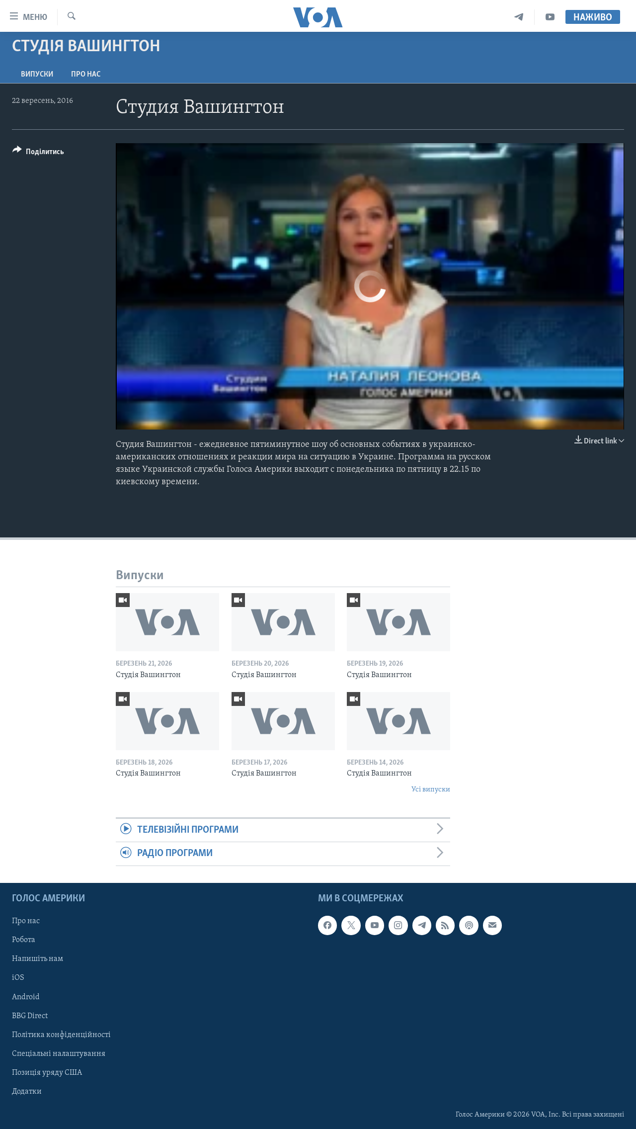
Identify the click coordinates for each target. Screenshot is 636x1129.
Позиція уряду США (47, 1073)
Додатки (27, 1092)
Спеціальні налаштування (58, 1053)
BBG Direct (30, 1016)
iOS (18, 978)
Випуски (37, 75)
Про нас (85, 75)
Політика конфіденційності (61, 1035)
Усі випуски (430, 789)
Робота (23, 940)
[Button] (38, 153)
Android (26, 997)
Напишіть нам (37, 959)
